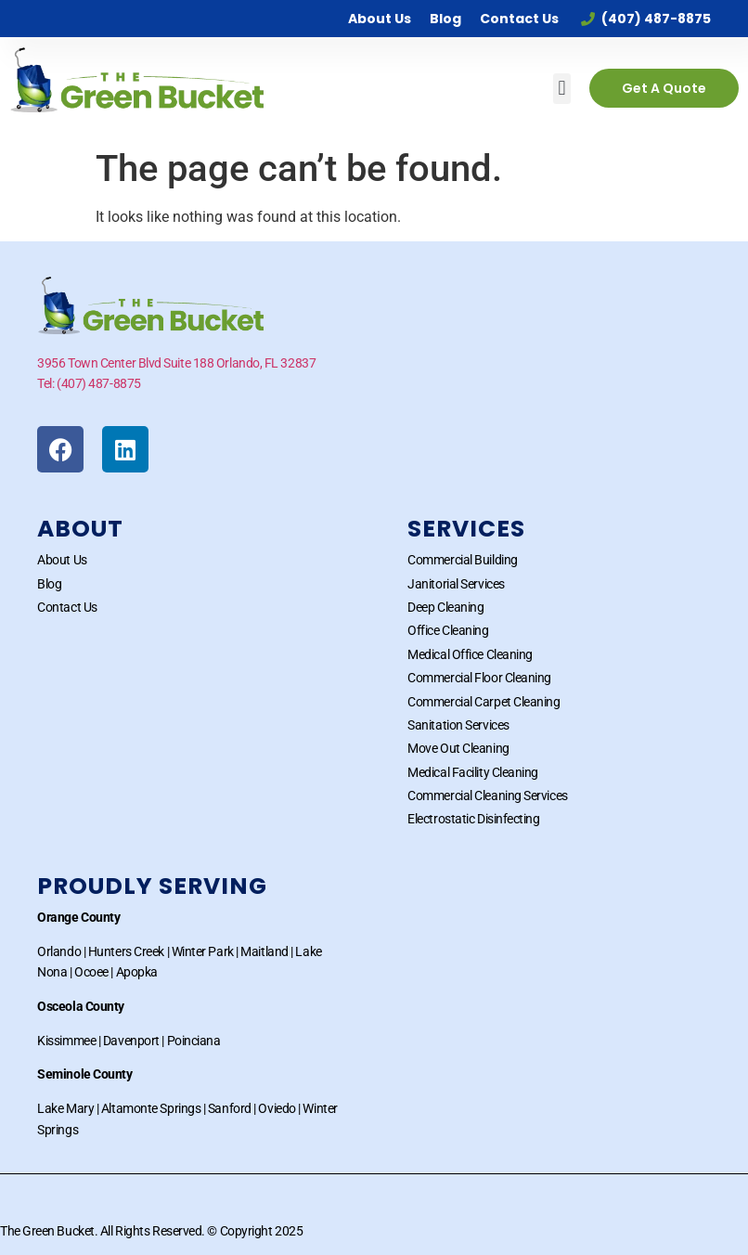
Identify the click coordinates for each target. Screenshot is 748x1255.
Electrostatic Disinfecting (473, 818)
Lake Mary (65, 1108)
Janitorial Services (455, 583)
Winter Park (203, 951)
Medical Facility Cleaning (472, 772)
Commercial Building (462, 559)
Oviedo (276, 1108)
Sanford (229, 1108)
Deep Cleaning (445, 607)
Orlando (59, 951)
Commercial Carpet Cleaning (483, 701)
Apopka (137, 971)
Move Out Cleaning (458, 748)
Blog (445, 18)
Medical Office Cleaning (470, 654)
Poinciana (194, 1040)
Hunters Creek (126, 951)
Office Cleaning (447, 630)
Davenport (131, 1040)
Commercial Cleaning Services (487, 795)
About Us (379, 18)
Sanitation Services (458, 725)
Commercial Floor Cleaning (479, 677)
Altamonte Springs (150, 1108)
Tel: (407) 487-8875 (88, 383)
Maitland (264, 951)
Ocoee (91, 971)
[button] (562, 88)
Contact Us (519, 18)
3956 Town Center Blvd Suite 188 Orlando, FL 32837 (176, 363)
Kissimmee (66, 1040)
